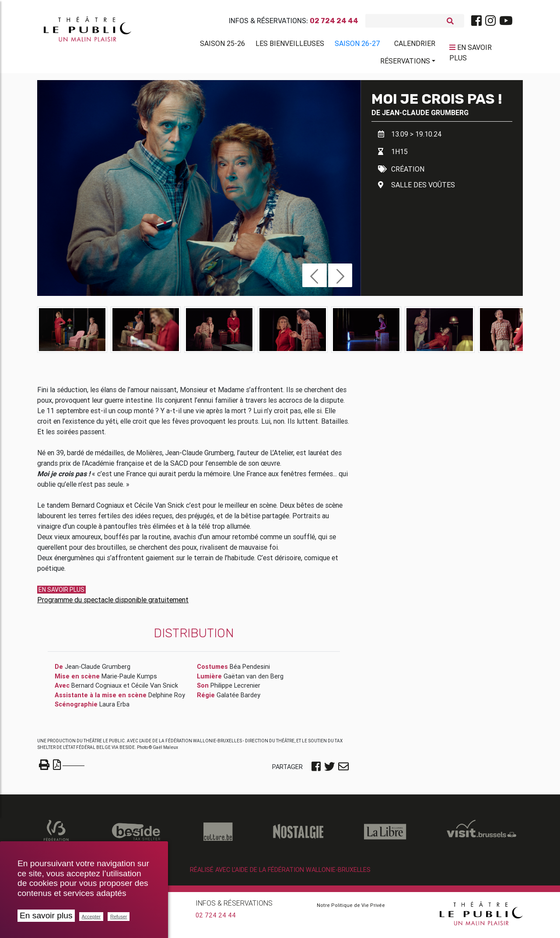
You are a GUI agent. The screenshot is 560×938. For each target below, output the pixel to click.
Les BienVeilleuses (290, 45)
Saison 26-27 (357, 45)
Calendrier (414, 45)
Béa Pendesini (250, 670)
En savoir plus (46, 915)
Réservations (405, 62)
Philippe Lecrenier (235, 689)
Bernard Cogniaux (96, 689)
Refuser (118, 916)
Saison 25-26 (222, 45)
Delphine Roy (166, 699)
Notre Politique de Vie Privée (351, 909)
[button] (314, 279)
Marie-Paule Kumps (129, 680)
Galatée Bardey (238, 699)
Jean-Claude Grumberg (425, 116)
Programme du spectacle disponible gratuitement (113, 603)
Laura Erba (114, 708)
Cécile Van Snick (154, 689)
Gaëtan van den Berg (254, 680)
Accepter (91, 916)
